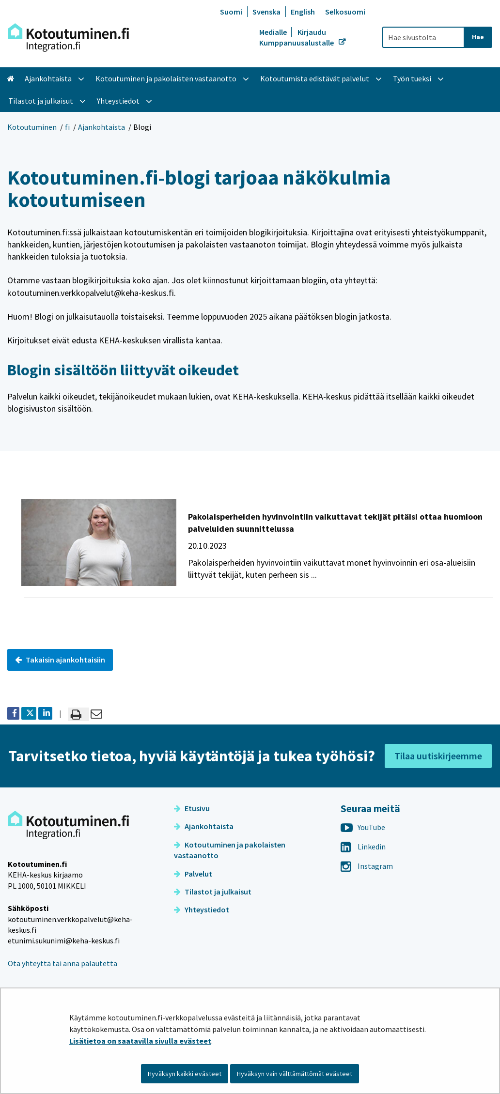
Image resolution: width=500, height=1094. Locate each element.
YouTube (363, 827)
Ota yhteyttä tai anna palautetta (62, 963)
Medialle (273, 32)
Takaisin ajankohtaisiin (60, 659)
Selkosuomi (345, 11)
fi (67, 127)
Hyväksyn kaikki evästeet (184, 1073)
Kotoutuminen (32, 127)
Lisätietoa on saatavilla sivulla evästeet (140, 1041)
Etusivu (192, 808)
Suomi (231, 11)
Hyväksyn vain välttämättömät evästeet (294, 1073)
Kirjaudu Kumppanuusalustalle (297, 37)
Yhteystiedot (201, 909)
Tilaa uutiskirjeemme (438, 756)
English (303, 11)
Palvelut (193, 873)
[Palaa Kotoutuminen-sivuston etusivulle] (68, 37)
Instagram (367, 866)
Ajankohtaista (101, 127)
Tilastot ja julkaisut (212, 891)
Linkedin (363, 846)
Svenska (266, 11)
